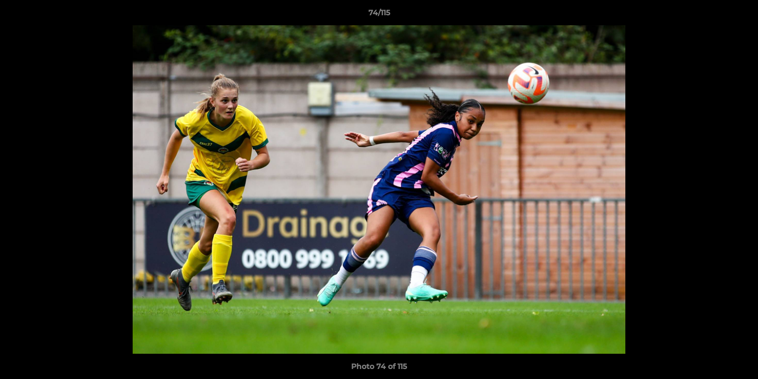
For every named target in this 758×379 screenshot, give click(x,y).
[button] (739, 15)
